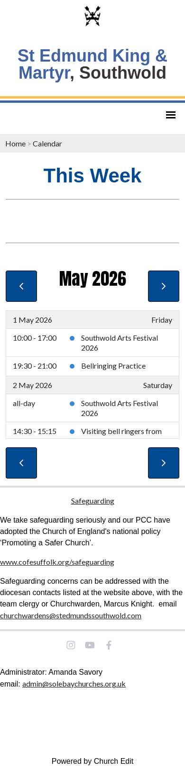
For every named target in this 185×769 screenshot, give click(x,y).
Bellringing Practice (113, 365)
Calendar (47, 143)
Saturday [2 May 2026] (157, 384)
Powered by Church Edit (93, 761)
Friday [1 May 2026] (161, 319)
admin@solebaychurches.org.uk (74, 683)
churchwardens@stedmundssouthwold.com (70, 615)
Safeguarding (92, 500)
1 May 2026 (32, 319)
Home (15, 143)
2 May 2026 (32, 384)
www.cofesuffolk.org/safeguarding (57, 561)
